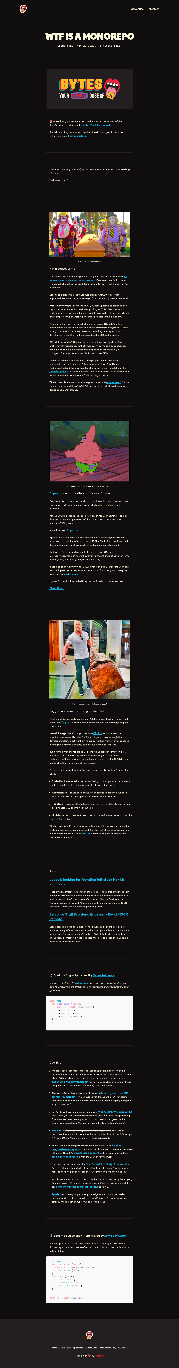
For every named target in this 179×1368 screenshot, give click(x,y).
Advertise (66, 1347)
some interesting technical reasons (77, 1186)
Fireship (99, 1355)
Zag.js (65, 722)
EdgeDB (56, 1130)
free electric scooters (65, 1156)
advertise (137, 9)
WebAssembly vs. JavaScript (115, 1111)
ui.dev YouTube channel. (97, 125)
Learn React (91, 1347)
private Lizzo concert (86, 1152)
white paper (83, 982)
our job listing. (78, 135)
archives (153, 9)
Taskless (57, 1194)
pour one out (113, 382)
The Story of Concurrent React (70, 1081)
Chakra (97, 733)
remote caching (58, 371)
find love (87, 833)
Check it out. (56, 588)
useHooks (123, 1347)
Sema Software (104, 975)
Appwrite (55, 493)
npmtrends (78, 1347)
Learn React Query (107, 1347)
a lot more (72, 574)
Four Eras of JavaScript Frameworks (107, 1164)
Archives (56, 1347)
